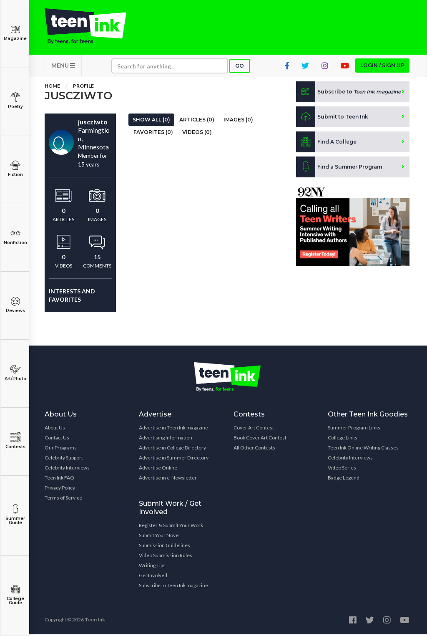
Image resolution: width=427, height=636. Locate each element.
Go (239, 67)
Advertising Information (165, 439)
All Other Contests (254, 449)
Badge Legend (343, 479)
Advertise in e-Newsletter (168, 479)
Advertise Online (158, 469)
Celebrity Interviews (67, 469)
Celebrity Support (64, 459)
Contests (15, 440)
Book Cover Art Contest (260, 439)
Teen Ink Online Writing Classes (363, 449)
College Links (342, 439)
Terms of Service (63, 499)
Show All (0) (151, 121)
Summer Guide (15, 514)
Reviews (15, 304)
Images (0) (238, 121)
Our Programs (61, 449)
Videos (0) (197, 134)
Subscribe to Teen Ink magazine (173, 587)
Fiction (15, 168)
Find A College (326, 143)
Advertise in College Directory (172, 449)
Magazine (15, 32)
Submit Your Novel (159, 537)
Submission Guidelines (164, 547)
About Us (55, 429)
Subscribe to (348, 93)
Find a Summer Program (339, 168)
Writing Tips (152, 567)
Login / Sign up (382, 67)
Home (52, 87)
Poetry (15, 100)
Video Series (342, 469)
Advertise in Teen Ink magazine (173, 429)
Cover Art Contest (254, 429)
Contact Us (57, 439)
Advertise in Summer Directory (173, 459)
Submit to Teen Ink (332, 118)
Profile (83, 87)
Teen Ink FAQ (59, 479)
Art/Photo (15, 372)
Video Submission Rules (165, 557)
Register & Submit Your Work (171, 527)
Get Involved (153, 577)
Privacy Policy (60, 489)
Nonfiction (15, 236)
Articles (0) (196, 121)
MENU (63, 67)
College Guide (15, 595)
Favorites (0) (153, 134)
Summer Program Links (354, 429)
